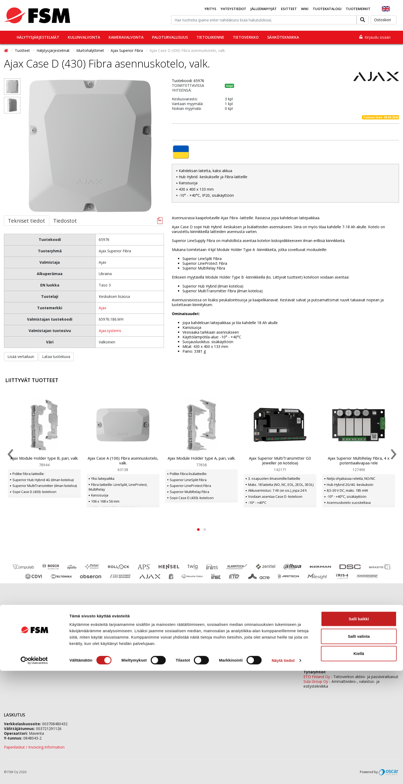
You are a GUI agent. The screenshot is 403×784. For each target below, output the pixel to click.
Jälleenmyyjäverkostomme (27, 621)
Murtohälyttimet (90, 50)
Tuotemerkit (358, 8)
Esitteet (289, 8)
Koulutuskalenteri (19, 634)
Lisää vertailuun (20, 356)
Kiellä (358, 766)
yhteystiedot (279, 666)
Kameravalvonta (126, 37)
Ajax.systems (110, 330)
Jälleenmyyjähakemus (122, 634)
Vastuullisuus (115, 648)
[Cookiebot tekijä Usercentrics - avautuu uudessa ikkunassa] (34, 774)
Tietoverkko (246, 37)
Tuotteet (23, 50)
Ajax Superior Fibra (127, 50)
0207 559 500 (230, 620)
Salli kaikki (359, 732)
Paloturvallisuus (170, 37)
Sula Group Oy (315, 681)
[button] (198, 529)
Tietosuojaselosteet (21, 654)
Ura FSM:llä (113, 641)
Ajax (102, 307)
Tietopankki (14, 661)
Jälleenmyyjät (263, 8)
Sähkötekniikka (283, 37)
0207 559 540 (344, 662)
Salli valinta (359, 749)
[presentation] (10, 455)
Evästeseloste (16, 648)
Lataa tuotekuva (56, 356)
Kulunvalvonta (84, 37)
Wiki (304, 8)
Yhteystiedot (233, 8)
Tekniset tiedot (26, 220)
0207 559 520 (344, 634)
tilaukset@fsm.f (272, 639)
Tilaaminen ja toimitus (23, 628)
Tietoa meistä (116, 628)
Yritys (210, 8)
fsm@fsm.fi (244, 648)
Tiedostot (65, 220)
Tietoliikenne (210, 37)
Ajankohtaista (16, 641)
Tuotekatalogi (327, 8)
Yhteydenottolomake (222, 657)
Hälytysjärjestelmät (38, 37)
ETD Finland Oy (316, 676)
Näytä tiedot (283, 773)
